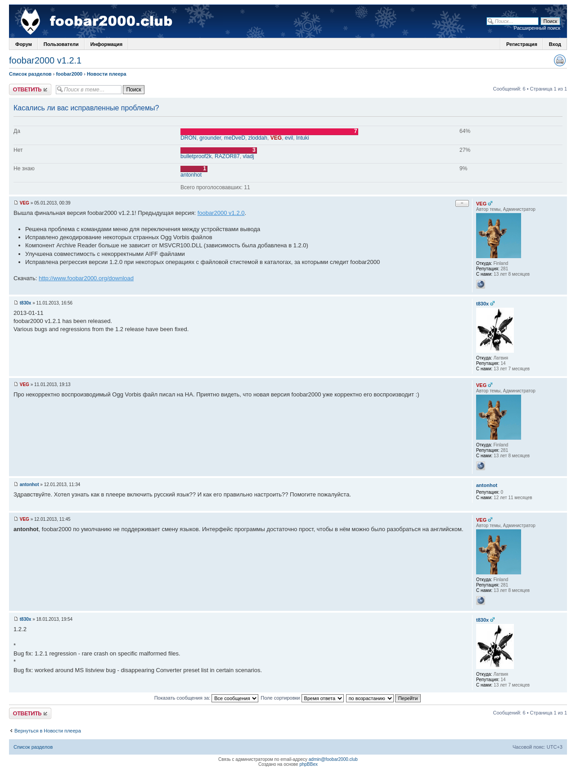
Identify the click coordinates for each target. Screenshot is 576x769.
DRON (188, 138)
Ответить (30, 89)
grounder (210, 138)
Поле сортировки (302, 698)
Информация (106, 44)
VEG (276, 138)
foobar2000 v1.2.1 (45, 60)
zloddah (257, 138)
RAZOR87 (227, 156)
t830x (26, 302)
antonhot (191, 175)
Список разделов (30, 74)
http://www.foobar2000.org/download (86, 278)
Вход (555, 44)
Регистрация (521, 44)
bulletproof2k (196, 156)
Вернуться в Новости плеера (47, 730)
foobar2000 (69, 74)
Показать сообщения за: (206, 698)
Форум (23, 44)
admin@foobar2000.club (333, 759)
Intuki (302, 138)
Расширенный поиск (536, 28)
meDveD (234, 138)
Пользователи (61, 44)
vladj (248, 156)
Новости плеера (106, 74)
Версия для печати (560, 60)
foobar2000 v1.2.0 (221, 212)
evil (289, 138)
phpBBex (308, 764)
